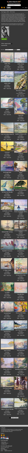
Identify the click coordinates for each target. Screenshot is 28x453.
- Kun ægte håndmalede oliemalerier (7, 431)
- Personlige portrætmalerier (18, 429)
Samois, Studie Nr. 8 (7, 369)
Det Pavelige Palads (7, 172)
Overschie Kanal (7, 313)
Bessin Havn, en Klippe (20, 90)
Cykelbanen (20, 153)
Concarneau (7, 152)
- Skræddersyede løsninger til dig (15, 430)
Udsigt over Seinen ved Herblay (20, 408)
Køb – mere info (7, 69)
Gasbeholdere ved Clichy (7, 210)
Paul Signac (7, 65)
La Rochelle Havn (20, 250)
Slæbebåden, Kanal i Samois (20, 369)
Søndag (20, 390)
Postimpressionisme (22, 93)
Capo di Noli (20, 115)
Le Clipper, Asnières (7, 270)
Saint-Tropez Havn (21, 350)
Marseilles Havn (21, 294)
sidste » (17, 417)
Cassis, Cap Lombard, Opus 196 (7, 134)
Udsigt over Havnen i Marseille (7, 409)
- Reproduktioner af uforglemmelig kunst (7, 429)
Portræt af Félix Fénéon (21, 312)
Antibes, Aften (7, 63)
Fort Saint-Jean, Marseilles (7, 192)
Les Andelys (7, 292)
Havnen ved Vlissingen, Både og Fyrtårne (20, 212)
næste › (14, 417)
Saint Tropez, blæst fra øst (21, 330)
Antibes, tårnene (20, 63)
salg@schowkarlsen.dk (8, 450)
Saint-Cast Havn (7, 350)
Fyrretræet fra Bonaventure (20, 190)
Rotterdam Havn (7, 331)
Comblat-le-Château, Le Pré (20, 134)
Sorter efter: (3, 49)
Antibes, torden (7, 83)
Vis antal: (15, 49)
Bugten (7, 109)
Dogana (20, 172)
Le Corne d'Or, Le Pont (20, 275)
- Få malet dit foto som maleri (5, 430)
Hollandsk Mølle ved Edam (7, 231)
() (9, 7)
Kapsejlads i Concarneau (7, 250)
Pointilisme (8, 66)
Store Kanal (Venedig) (7, 388)
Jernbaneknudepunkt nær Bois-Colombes (20, 231)
